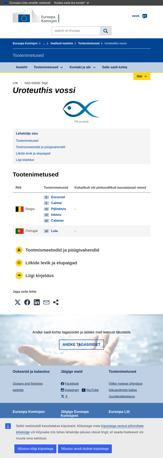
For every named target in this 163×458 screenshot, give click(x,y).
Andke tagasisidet (81, 345)
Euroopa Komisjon (25, 43)
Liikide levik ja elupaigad (33, 153)
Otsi (105, 31)
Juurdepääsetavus (122, 396)
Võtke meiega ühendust (125, 383)
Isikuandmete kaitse (123, 390)
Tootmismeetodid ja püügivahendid (40, 147)
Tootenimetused (89, 43)
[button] (18, 302)
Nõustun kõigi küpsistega (35, 448)
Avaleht (21, 67)
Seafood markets (61, 43)
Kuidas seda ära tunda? (71, 2)
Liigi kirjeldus (25, 160)
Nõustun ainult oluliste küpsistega (85, 448)
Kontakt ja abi (80, 67)
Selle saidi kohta (114, 67)
